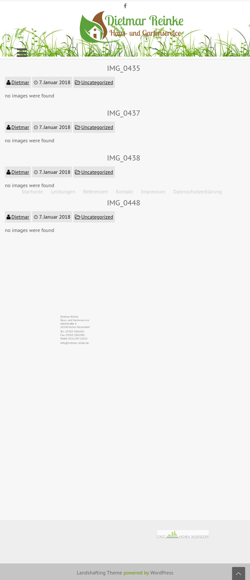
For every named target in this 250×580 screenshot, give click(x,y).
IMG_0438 (124, 158)
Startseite (32, 39)
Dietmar (20, 82)
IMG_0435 (124, 68)
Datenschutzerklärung (197, 39)
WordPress (162, 572)
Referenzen (95, 39)
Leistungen (63, 39)
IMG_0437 (124, 113)
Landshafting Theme (99, 572)
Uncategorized (97, 82)
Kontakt (124, 39)
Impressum (153, 39)
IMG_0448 (124, 203)
